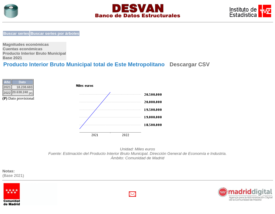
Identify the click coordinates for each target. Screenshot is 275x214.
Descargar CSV (190, 64)
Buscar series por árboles (54, 33)
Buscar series (16, 33)
